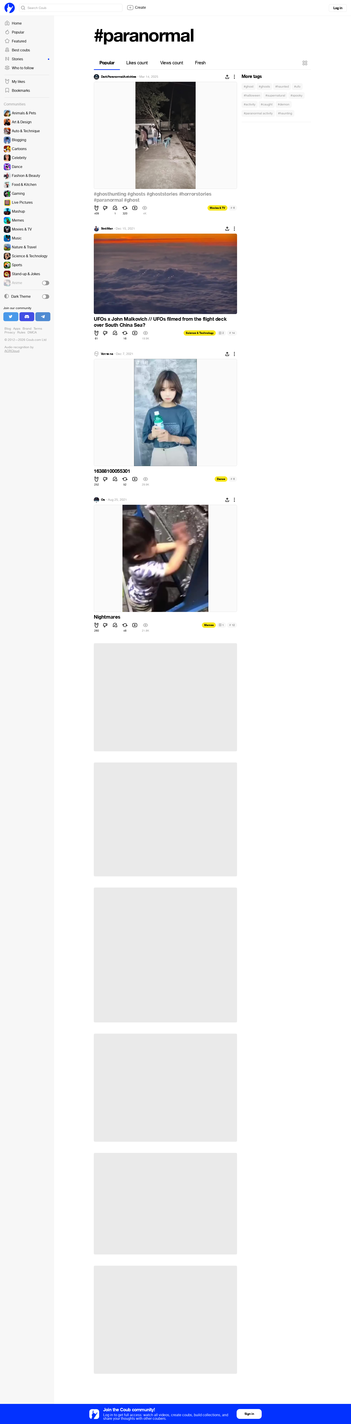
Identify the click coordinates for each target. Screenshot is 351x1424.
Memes (209, 625)
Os (103, 499)
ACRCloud (11, 351)
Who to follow (19, 68)
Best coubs (17, 50)
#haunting (285, 113)
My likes (14, 82)
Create (136, 7)
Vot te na (107, 354)
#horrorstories (195, 194)
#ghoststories (162, 194)
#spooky (296, 95)
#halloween (252, 95)
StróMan (107, 228)
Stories (26, 59)
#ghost (248, 86)
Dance (221, 479)
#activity (249, 104)
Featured (15, 41)
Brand (27, 329)
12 (232, 625)
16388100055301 (112, 471)
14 (232, 333)
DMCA (32, 332)
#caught (266, 104)
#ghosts (264, 86)
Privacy (9, 332)
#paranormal (108, 200)
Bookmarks (17, 91)
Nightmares (107, 617)
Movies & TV (217, 208)
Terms (38, 329)
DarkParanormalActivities (118, 76)
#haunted (282, 86)
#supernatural (275, 95)
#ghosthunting (110, 194)
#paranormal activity (258, 113)
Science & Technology (200, 333)
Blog (7, 329)
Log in (337, 8)
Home (13, 23)
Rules (21, 332)
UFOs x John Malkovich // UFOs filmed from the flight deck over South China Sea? (160, 322)
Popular (14, 32)
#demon (283, 104)
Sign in (249, 1414)
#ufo (297, 86)
